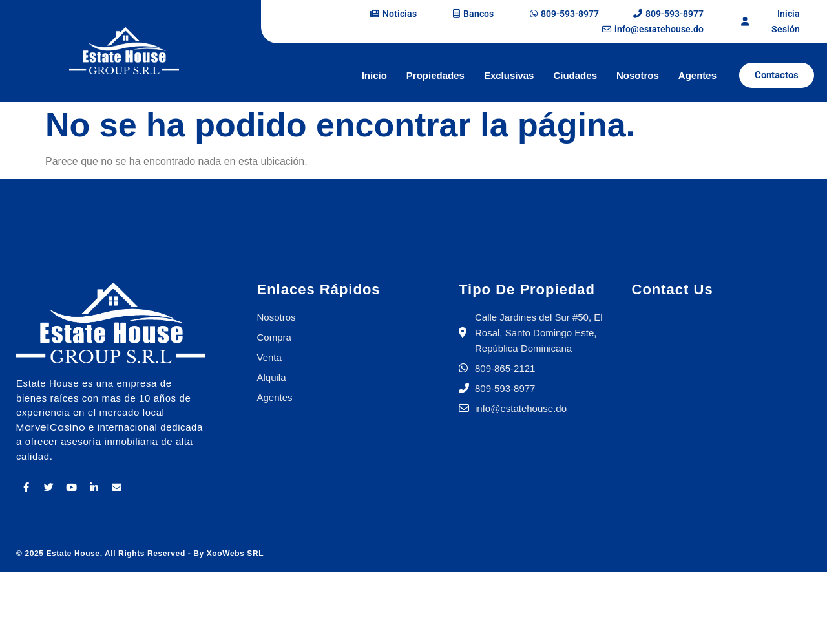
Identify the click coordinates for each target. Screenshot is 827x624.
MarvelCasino (50, 427)
